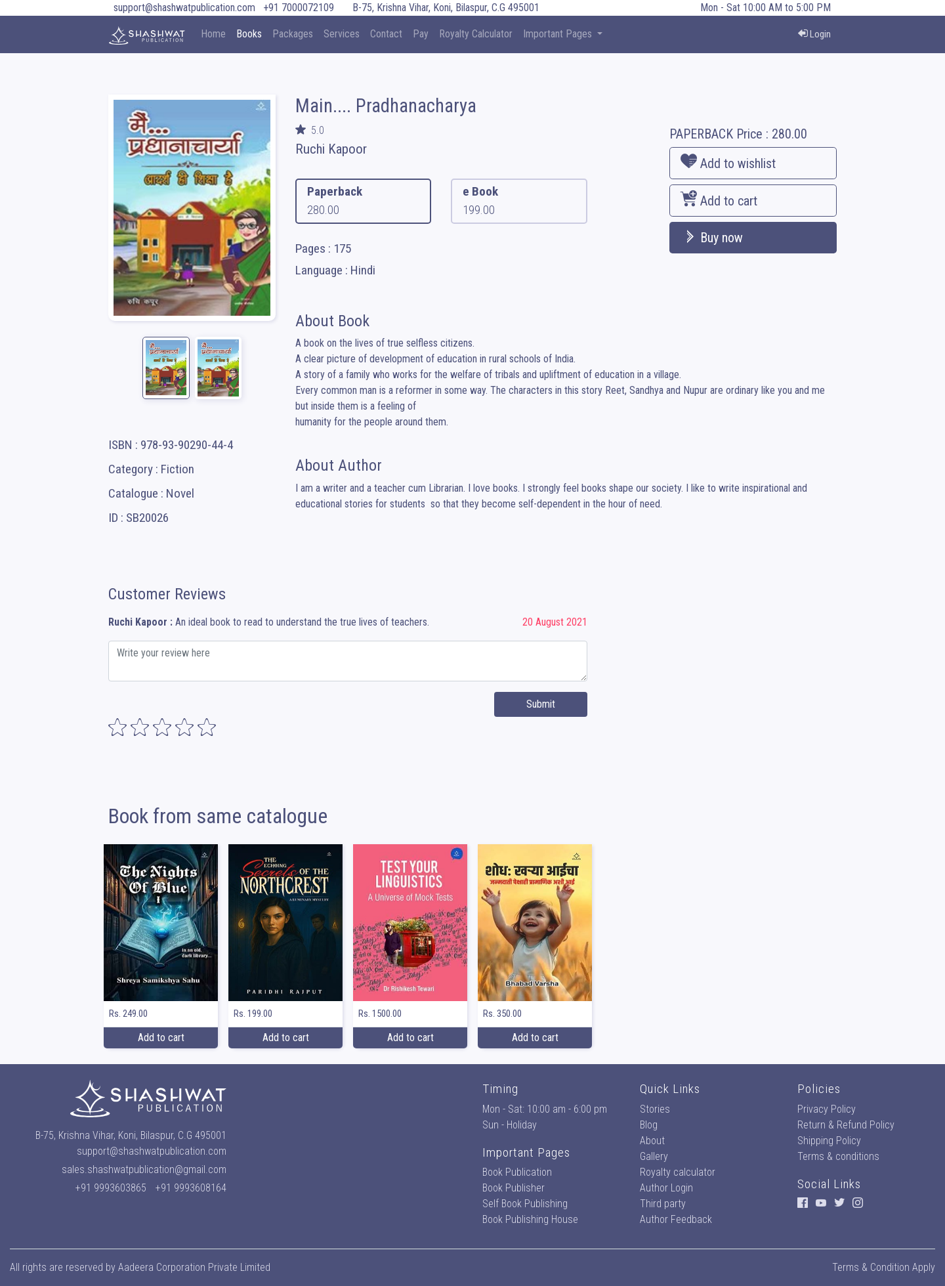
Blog (649, 1125)
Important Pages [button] (559, 34)
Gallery (654, 1156)
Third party (663, 1203)
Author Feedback (676, 1219)
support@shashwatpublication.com (184, 7)
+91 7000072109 (298, 7)
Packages (292, 34)
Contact (386, 34)
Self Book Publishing (525, 1203)
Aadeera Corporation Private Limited (194, 1267)
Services (342, 34)
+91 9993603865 (110, 1188)
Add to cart (719, 199)
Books (249, 34)
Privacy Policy (826, 1109)
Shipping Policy (829, 1140)
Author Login (666, 1188)
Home (213, 34)
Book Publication (517, 1172)
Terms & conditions (838, 1156)
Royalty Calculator (476, 34)
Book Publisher (513, 1188)
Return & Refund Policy (845, 1125)
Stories (655, 1109)
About (652, 1140)
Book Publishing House (530, 1219)
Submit (540, 704)
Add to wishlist (728, 162)
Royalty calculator (677, 1172)
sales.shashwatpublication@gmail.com (144, 1169)
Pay (421, 34)
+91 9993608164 (191, 1188)
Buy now (712, 238)
